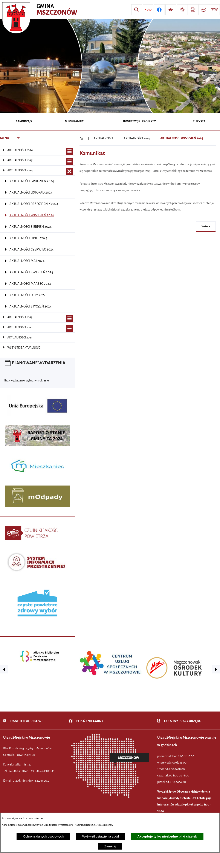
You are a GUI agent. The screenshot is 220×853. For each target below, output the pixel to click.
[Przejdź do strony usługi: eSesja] (193, 9)
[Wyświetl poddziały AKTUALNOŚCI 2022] (69, 328)
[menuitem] (24, 122)
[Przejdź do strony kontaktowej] (182, 9)
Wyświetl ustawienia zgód (100, 836)
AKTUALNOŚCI (103, 138)
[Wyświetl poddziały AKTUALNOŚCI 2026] (69, 151)
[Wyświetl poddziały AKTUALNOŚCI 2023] (69, 318)
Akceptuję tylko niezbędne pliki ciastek (167, 836)
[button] (4, 669)
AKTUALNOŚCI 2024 (137, 138)
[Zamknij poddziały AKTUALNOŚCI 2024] (69, 171)
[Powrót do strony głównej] (81, 138)
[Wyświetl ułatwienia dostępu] (170, 9)
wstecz (206, 226)
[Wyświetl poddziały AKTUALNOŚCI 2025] (69, 161)
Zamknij (110, 846)
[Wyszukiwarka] (136, 9)
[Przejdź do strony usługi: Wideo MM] (214, 9)
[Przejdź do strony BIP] (148, 9)
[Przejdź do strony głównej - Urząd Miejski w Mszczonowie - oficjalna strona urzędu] (40, 9)
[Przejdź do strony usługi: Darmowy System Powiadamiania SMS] (203, 9)
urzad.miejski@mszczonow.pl (31, 780)
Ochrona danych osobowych (43, 836)
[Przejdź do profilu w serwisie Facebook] (159, 9)
